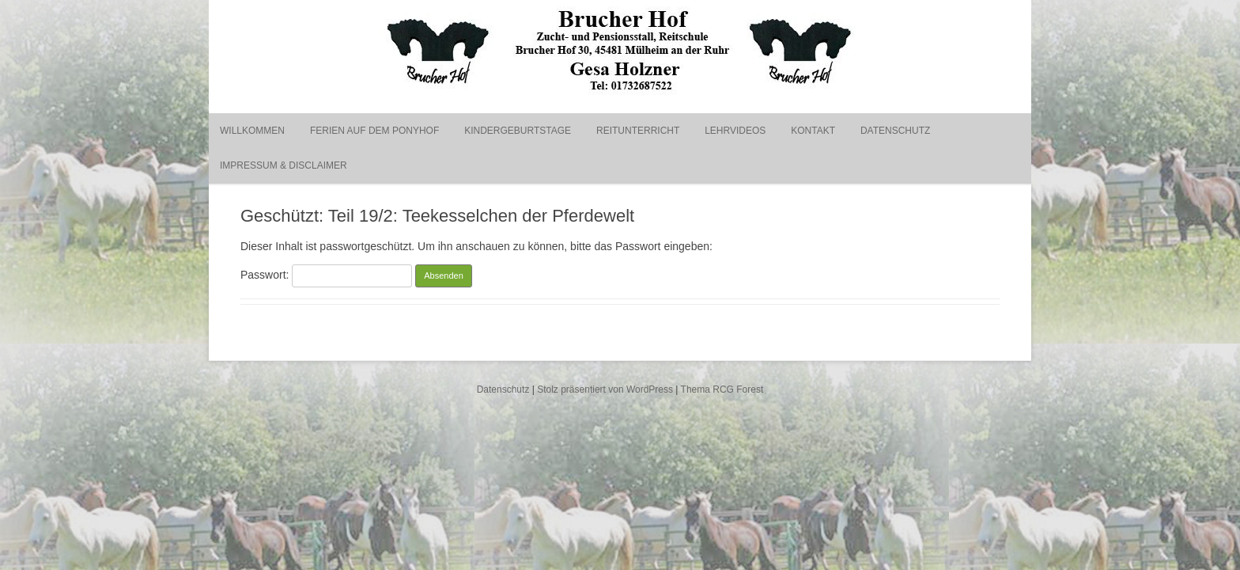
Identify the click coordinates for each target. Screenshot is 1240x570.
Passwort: (326, 274)
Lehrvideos (735, 130)
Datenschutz (895, 130)
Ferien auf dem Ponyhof (374, 130)
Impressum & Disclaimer (283, 165)
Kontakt (813, 130)
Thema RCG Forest (722, 389)
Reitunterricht (637, 130)
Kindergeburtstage (517, 130)
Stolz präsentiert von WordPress (605, 389)
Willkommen (252, 130)
